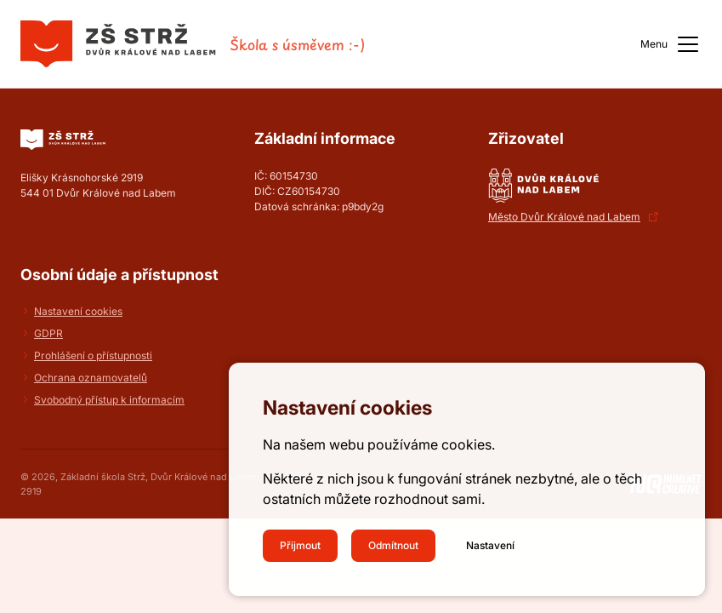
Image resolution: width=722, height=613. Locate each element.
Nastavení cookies (78, 311)
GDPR (48, 333)
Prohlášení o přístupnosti (93, 355)
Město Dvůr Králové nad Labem (564, 216)
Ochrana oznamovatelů (90, 377)
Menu (671, 44)
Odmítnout (393, 545)
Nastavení (490, 545)
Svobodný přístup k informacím (109, 399)
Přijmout (300, 545)
